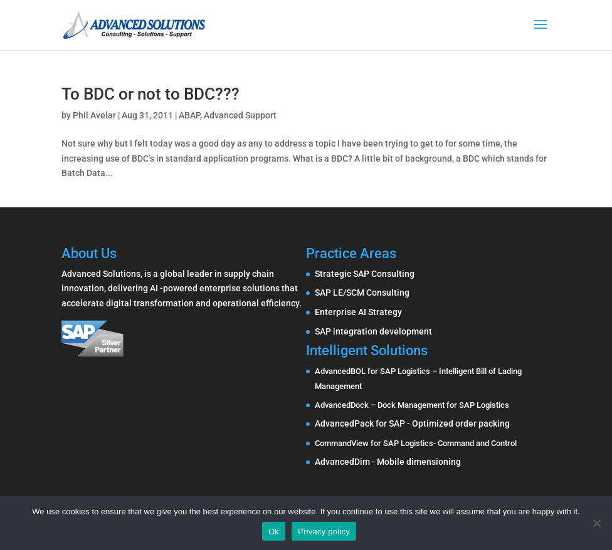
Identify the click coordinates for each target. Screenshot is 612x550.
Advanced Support (240, 115)
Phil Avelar (94, 115)
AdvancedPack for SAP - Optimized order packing (412, 423)
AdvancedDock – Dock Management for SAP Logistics (412, 405)
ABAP (189, 115)
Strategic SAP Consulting (364, 274)
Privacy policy (324, 531)
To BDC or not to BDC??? (150, 94)
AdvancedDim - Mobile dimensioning (388, 462)
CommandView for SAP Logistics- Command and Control (416, 443)
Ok (273, 531)
